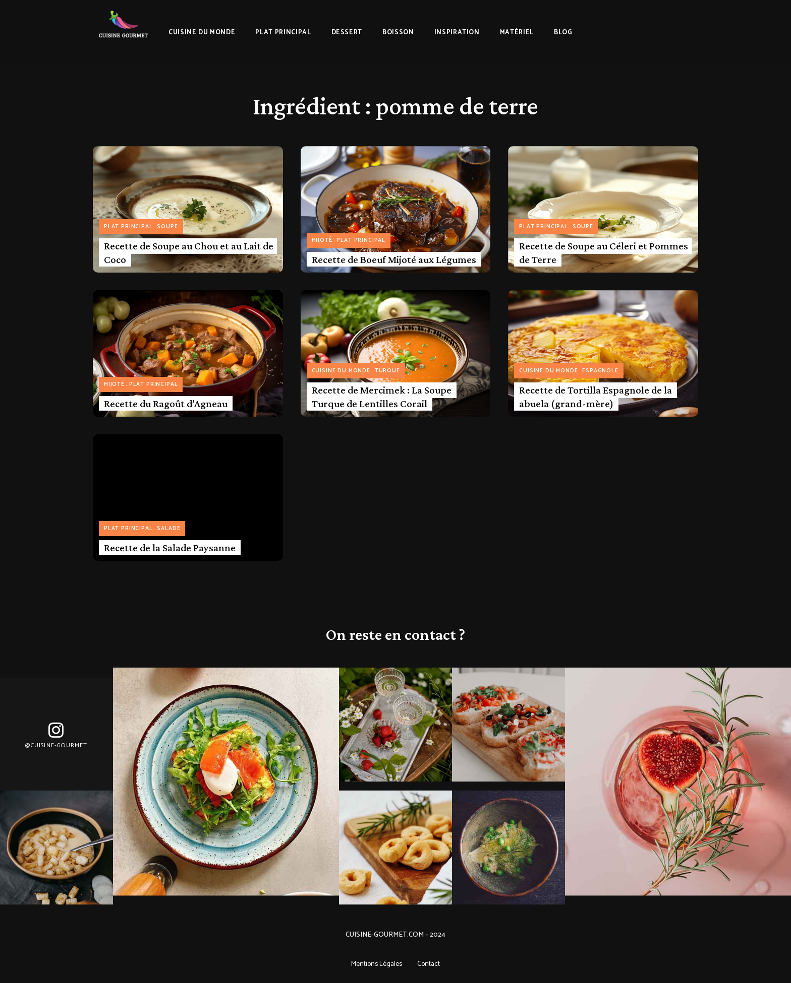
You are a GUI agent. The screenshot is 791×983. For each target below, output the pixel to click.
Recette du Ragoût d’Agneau (166, 404)
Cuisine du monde (341, 370)
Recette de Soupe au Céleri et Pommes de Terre (603, 253)
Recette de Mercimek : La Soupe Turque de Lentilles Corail (381, 397)
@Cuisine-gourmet (56, 745)
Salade (168, 528)
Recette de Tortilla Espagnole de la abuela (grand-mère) (595, 397)
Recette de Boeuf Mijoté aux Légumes (394, 259)
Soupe (167, 226)
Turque (387, 370)
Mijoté (322, 240)
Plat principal (128, 226)
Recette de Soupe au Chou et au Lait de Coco (188, 253)
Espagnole (600, 370)
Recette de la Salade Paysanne (170, 548)
